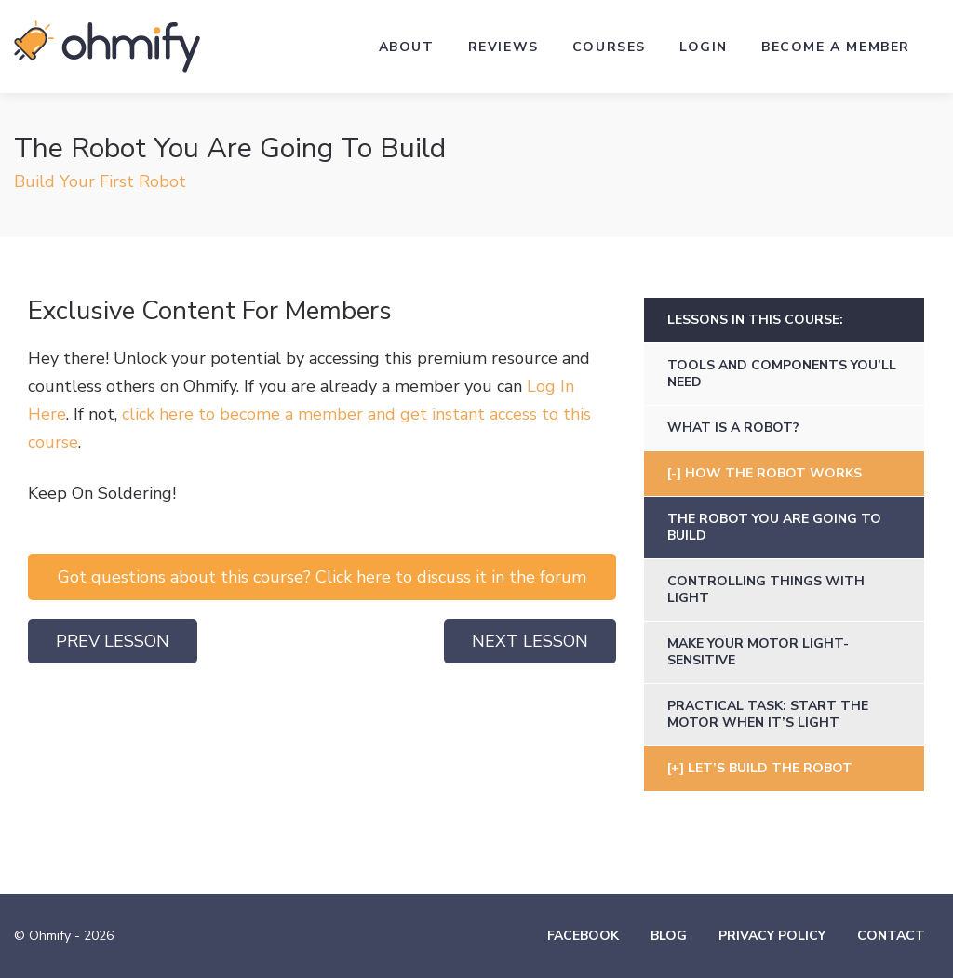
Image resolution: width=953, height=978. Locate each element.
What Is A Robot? (733, 427)
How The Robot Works (773, 473)
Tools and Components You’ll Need (781, 373)
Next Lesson (530, 641)
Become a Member (835, 47)
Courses (609, 47)
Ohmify (107, 47)
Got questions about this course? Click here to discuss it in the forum (322, 577)
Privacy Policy (771, 936)
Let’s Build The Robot (770, 768)
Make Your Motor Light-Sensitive (758, 652)
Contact (891, 936)
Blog (669, 936)
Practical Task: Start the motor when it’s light (767, 714)
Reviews (503, 47)
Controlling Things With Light (766, 589)
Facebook (583, 936)
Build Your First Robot (100, 181)
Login (703, 47)
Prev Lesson (112, 641)
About (407, 47)
